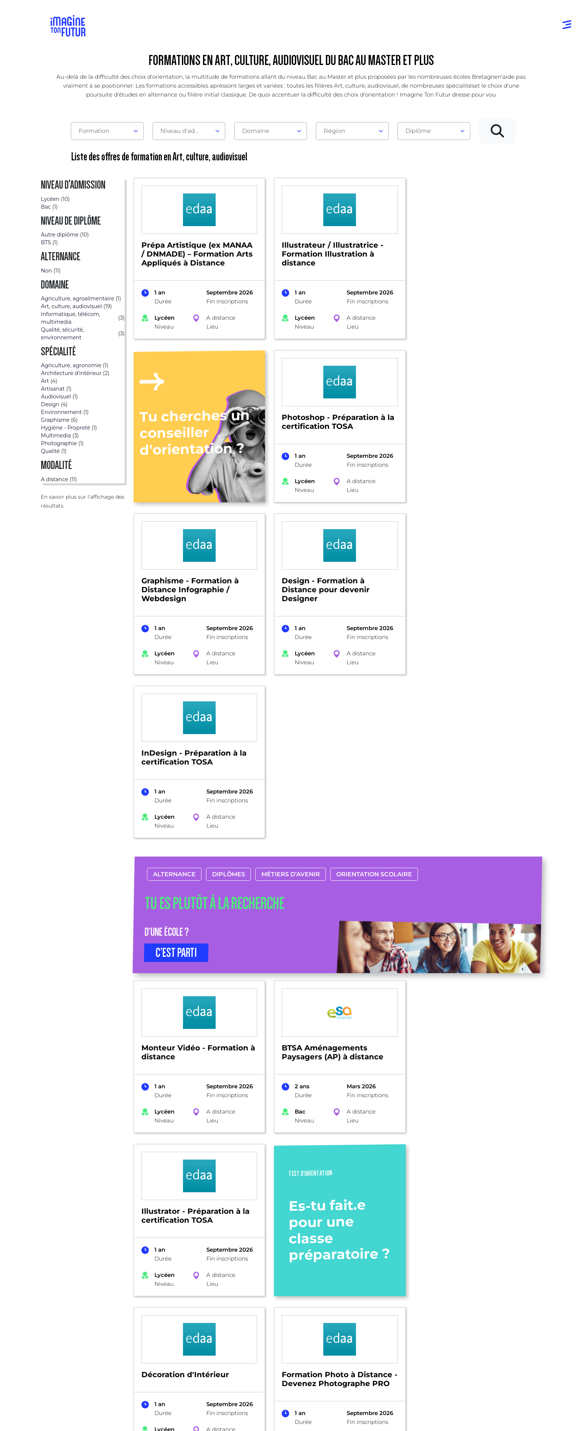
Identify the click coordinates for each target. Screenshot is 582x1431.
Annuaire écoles (75, 1283)
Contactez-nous (481, 1297)
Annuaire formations (82, 1268)
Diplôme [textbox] (418, 130)
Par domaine (173, 1268)
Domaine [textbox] (255, 130)
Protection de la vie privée (210, 1415)
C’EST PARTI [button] (176, 789)
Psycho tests (375, 1289)
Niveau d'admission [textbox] (186, 130)
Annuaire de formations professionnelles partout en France (121, 1402)
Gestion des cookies (340, 1415)
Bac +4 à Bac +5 (278, 1312)
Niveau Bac (272, 1283)
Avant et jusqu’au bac (286, 1268)
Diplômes (228, 710)
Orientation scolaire (374, 710)
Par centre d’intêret (182, 1283)
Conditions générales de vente (279, 1415)
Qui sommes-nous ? (486, 1268)
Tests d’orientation (383, 1274)
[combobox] (107, 131)
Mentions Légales (75, 1415)
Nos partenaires (481, 1283)
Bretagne (97, 1173)
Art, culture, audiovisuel (155, 1173)
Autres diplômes (279, 1342)
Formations (57, 1173)
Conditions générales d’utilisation (138, 1415)
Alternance (174, 710)
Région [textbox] (334, 130)
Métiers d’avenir (290, 710)
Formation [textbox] (94, 130)
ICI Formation (175, 1389)
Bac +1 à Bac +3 (277, 1297)
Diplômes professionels (288, 1327)
